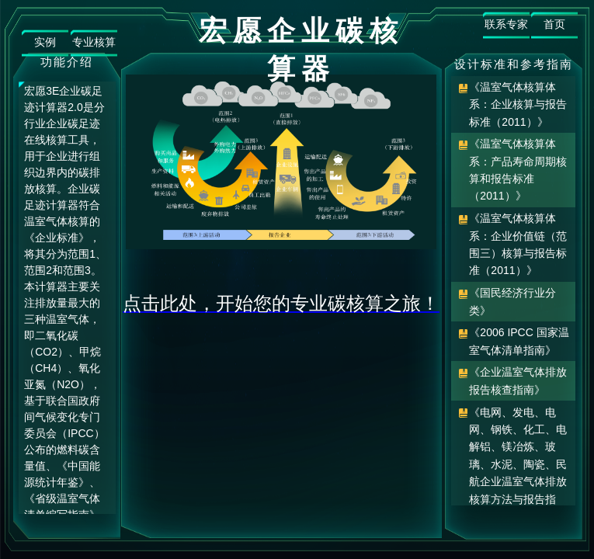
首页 (554, 24)
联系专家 (506, 24)
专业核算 (94, 42)
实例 (45, 42)
